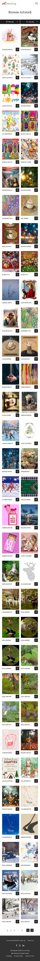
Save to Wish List (17, 49)
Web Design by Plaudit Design (20, 953)
